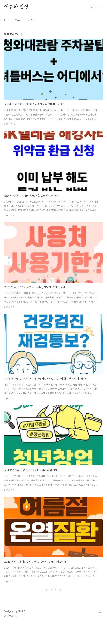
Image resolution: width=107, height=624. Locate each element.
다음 (60, 590)
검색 (92, 7)
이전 (47, 590)
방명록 (31, 20)
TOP (100, 613)
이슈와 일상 (16, 7)
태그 (17, 20)
